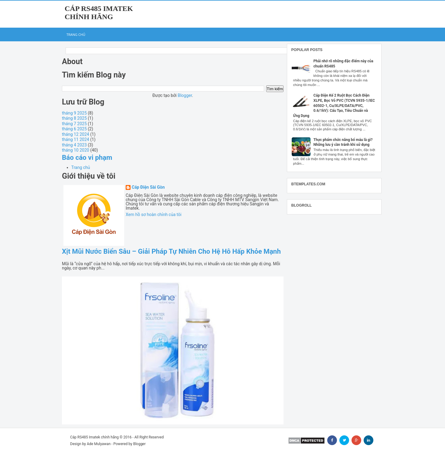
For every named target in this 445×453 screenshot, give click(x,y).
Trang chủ (75, 34)
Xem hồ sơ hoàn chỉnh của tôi (154, 214)
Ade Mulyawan (98, 444)
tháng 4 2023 (74, 144)
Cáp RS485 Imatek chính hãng (99, 13)
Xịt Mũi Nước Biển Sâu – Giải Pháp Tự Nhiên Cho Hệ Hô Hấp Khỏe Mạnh (171, 251)
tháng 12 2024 (75, 134)
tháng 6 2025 (74, 128)
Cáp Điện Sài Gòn (148, 187)
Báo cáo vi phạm (87, 157)
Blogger (185, 95)
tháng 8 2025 (74, 118)
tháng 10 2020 (75, 150)
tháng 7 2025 (74, 123)
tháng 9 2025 (74, 113)
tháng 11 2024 (75, 139)
